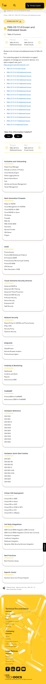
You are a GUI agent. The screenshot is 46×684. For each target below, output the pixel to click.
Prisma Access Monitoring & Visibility (16, 261)
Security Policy (9, 329)
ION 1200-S (8, 422)
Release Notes (11, 587)
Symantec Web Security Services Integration (19, 544)
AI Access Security (10, 298)
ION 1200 (7, 419)
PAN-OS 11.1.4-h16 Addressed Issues (19, 98)
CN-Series (7, 215)
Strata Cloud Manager (11, 167)
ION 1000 (7, 416)
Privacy (8, 656)
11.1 (34, 587)
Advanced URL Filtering (12, 289)
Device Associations (11, 178)
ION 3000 (7, 428)
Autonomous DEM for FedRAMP (15, 399)
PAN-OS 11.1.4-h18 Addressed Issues (19, 91)
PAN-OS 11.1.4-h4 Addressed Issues (18, 117)
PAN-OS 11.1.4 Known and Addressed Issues (28, 15)
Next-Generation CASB (12, 269)
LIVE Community (11, 644)
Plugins (6, 235)
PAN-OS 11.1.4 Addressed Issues (17, 125)
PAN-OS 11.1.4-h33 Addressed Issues (19, 76)
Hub (5, 181)
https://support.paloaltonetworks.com (16, 65)
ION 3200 (7, 430)
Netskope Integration (11, 541)
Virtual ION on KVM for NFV (13, 507)
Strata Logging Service (11, 175)
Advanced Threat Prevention (13, 292)
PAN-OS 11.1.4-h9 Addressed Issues (18, 110)
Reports (7, 377)
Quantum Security (10, 331)
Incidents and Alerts (11, 374)
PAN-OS (11, 15)
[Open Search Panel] (14, 5)
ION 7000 (7, 436)
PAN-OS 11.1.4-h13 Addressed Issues (19, 106)
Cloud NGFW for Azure (12, 212)
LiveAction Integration (11, 538)
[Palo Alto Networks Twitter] (18, 671)
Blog (7, 619)
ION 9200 (7, 442)
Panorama (7, 227)
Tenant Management (11, 187)
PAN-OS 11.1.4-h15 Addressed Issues (19, 102)
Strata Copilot (34, 5)
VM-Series (7, 232)
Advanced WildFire (10, 286)
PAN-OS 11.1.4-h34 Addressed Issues (19, 72)
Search (8, 616)
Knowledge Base (11, 646)
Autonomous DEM (10, 380)
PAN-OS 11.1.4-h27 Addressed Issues (19, 84)
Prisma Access (9, 252)
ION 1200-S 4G (9, 470)
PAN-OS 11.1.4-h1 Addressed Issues (18, 121)
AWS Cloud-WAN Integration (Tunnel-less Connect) (21, 533)
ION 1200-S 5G (9, 473)
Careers (8, 639)
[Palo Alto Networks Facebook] (8, 671)
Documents (9, 664)
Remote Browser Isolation (12, 351)
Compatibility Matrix (12, 621)
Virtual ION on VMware (12, 513)
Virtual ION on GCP (10, 504)
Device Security (9, 300)
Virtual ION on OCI (10, 510)
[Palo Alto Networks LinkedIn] (13, 671)
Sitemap (8, 626)
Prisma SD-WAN (9, 263)
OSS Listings (10, 624)
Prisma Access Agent (11, 354)
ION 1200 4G (8, 462)
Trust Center (10, 659)
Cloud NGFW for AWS (11, 209)
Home (5, 15)
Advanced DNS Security (12, 295)
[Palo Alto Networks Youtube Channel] (23, 671)
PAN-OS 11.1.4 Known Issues (16, 69)
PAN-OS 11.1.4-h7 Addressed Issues (18, 113)
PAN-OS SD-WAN (10, 224)
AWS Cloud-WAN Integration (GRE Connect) (19, 530)
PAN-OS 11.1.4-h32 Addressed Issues (19, 80)
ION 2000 (7, 425)
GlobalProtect (8, 348)
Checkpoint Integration (12, 535)
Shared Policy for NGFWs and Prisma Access (19, 323)
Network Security (21, 587)
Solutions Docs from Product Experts (16, 578)
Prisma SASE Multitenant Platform (15, 255)
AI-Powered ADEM (10, 258)
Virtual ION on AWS (10, 499)
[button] (44, 547)
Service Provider (9, 229)
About (7, 636)
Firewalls (7, 218)
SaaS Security (8, 306)
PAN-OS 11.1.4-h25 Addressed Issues (19, 87)
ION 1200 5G (8, 464)
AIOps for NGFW (9, 204)
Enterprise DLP (9, 303)
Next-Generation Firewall (14, 589)
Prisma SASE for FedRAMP (13, 396)
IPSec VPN (8, 326)
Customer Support (12, 641)
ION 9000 (7, 439)
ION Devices (8, 266)
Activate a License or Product (14, 170)
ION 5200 (7, 433)
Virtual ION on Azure (11, 501)
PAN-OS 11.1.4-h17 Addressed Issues (19, 95)
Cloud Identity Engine (11, 173)
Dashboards (8, 371)
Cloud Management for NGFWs (14, 207)
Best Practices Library (11, 561)
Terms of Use (10, 661)
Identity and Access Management (15, 184)
